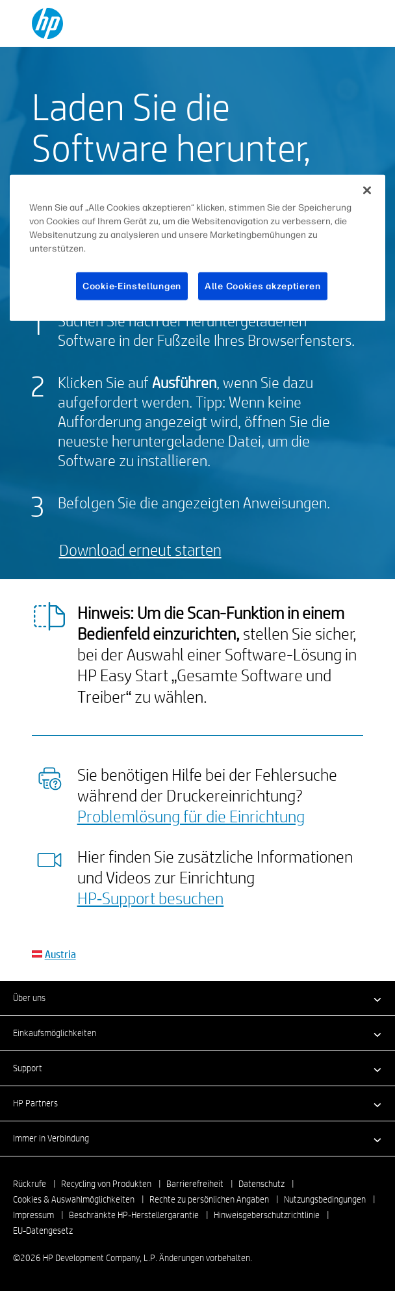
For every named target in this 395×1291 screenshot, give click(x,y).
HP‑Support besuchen (150, 897)
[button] (197, 997)
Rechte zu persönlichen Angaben (209, 1199)
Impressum (33, 1215)
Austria (60, 953)
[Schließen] (367, 190)
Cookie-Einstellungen (132, 286)
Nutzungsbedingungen (325, 1199)
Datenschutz (261, 1184)
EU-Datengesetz (43, 1230)
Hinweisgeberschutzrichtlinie (267, 1215)
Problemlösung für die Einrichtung (191, 815)
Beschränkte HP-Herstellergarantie (134, 1215)
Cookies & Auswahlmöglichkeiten (73, 1199)
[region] (197, 248)
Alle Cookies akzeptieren (263, 286)
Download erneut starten (140, 550)
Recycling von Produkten (106, 1184)
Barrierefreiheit (194, 1184)
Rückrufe (29, 1184)
